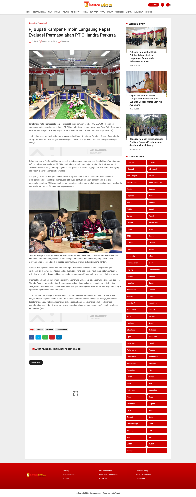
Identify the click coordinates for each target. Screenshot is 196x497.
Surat (151, 424)
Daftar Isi (103, 478)
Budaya (110, 12)
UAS (150, 437)
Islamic (151, 263)
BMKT (129, 203)
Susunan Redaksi (70, 474)
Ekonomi (149, 12)
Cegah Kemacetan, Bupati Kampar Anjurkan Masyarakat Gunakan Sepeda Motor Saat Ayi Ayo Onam (146, 100)
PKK (150, 370)
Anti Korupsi (132, 176)
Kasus (151, 283)
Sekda (151, 410)
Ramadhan (153, 390)
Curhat (129, 216)
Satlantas (131, 404)
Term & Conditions (143, 474)
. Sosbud (130, 169)
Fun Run (130, 243)
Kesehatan (131, 290)
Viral (102, 12)
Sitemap (153, 5)
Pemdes (152, 350)
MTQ (129, 316)
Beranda (32, 23)
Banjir (129, 189)
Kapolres (130, 283)
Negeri (151, 323)
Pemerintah (42, 23)
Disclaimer (140, 478)
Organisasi (153, 337)
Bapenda (130, 196)
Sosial (85, 12)
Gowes (129, 249)
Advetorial (153, 169)
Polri (129, 384)
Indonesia (131, 256)
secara (129, 410)
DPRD (129, 236)
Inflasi (151, 256)
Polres (151, 377)
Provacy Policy (142, 471)
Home (28, 12)
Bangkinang (131, 182)
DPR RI (151, 229)
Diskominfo (153, 223)
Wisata (129, 12)
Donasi (129, 229)
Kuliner (130, 296)
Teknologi (120, 12)
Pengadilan (131, 363)
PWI (150, 384)
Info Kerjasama (105, 471)
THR (150, 430)
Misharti (152, 310)
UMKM (151, 444)
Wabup (129, 451)
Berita (40, 329)
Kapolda (152, 276)
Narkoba (152, 316)
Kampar (57, 12)
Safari (151, 397)
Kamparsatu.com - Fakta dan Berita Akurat (105, 493)
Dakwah (130, 223)
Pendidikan (75, 12)
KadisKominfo (154, 270)
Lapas (151, 296)
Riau (50, 12)
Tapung (130, 430)
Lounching (153, 303)
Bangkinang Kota (155, 182)
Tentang (66, 471)
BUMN (129, 209)
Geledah (152, 243)
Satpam (152, 404)
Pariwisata (131, 343)
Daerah (49, 329)
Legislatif (131, 303)
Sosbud (130, 417)
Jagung (130, 270)
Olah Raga (131, 330)
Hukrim (151, 249)
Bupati (151, 209)
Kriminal (152, 290)
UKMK (129, 444)
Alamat (66, 478)
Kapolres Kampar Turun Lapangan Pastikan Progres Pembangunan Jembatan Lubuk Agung (146, 142)
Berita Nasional (39, 12)
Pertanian (131, 370)
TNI (128, 437)
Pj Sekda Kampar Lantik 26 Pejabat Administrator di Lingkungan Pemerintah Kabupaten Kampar (143, 57)
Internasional (132, 263)
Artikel (151, 176)
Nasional (130, 323)
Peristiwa (152, 363)
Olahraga (94, 12)
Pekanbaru (131, 350)
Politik (66, 12)
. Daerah (130, 162)
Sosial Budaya (132, 424)
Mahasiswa (138, 12)
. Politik (152, 162)
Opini (129, 337)
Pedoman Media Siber (108, 474)
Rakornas (130, 390)
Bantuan (152, 189)
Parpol (151, 343)
